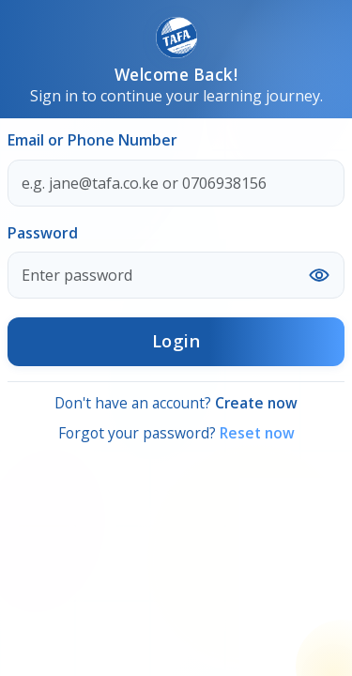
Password (43, 233)
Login (176, 341)
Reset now (257, 432)
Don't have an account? (176, 402)
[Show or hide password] (319, 275)
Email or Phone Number (92, 140)
